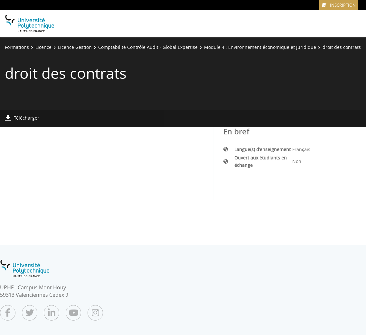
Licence (43, 47)
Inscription (339, 5)
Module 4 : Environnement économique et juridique (260, 47)
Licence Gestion (75, 47)
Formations (17, 47)
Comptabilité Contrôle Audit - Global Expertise (148, 47)
